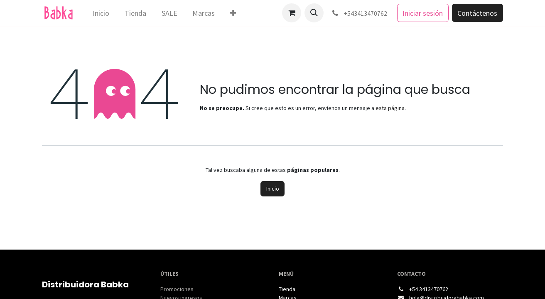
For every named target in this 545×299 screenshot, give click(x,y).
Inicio (272, 188)
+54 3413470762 (428, 289)
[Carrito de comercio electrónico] (291, 12)
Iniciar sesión (423, 13)
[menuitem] (101, 13)
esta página (390, 108)
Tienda (287, 289)
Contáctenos (477, 13)
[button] (314, 12)
